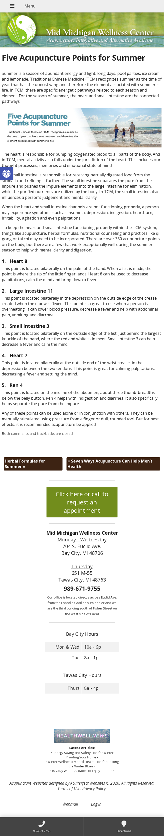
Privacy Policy (94, 788)
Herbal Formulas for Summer (25, 463)
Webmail (70, 804)
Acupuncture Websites (29, 783)
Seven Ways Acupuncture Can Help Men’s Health (110, 463)
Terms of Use (69, 788)
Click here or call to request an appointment (82, 502)
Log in (96, 804)
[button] (6, 173)
